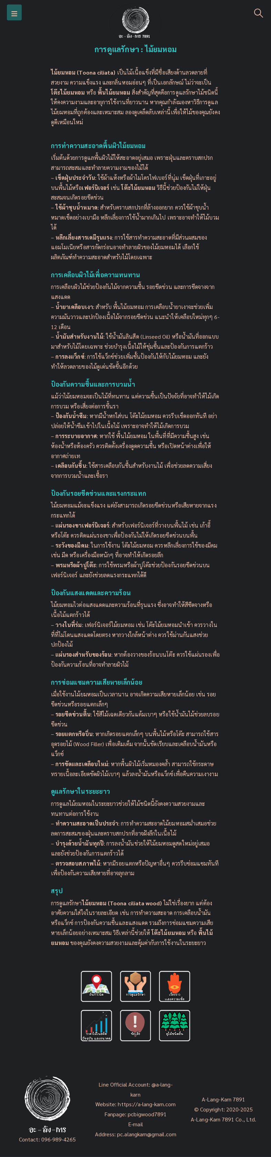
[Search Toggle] (258, 13)
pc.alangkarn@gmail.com (146, 1134)
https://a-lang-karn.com (147, 1104)
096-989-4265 (58, 1139)
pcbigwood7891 (147, 1114)
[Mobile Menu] (14, 12)
